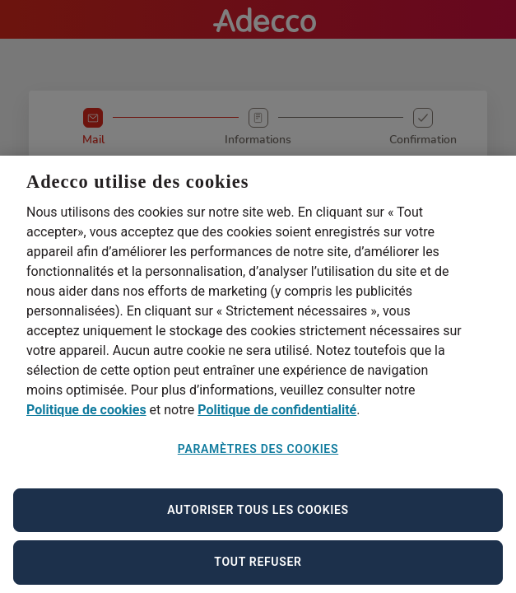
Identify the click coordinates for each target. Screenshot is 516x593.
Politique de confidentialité (277, 418)
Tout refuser (257, 570)
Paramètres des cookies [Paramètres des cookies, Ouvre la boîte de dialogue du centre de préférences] (258, 457)
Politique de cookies (86, 418)
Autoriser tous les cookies (258, 518)
